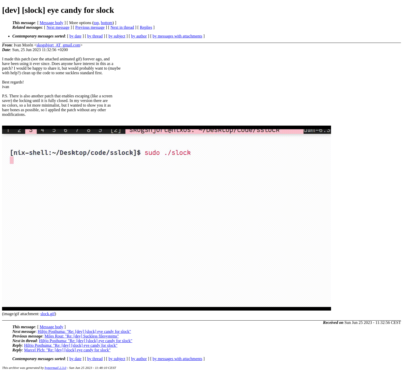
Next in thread (122, 27)
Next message (58, 27)
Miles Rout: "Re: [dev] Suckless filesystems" (81, 336)
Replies (146, 27)
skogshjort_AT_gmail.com (58, 45)
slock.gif (47, 314)
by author (139, 36)
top (96, 23)
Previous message (90, 27)
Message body (51, 23)
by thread (95, 36)
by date (75, 36)
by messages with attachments (177, 36)
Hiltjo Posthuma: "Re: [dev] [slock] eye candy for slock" (84, 331)
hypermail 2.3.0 (55, 368)
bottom (106, 23)
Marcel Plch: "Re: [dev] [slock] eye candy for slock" (67, 350)
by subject (116, 36)
